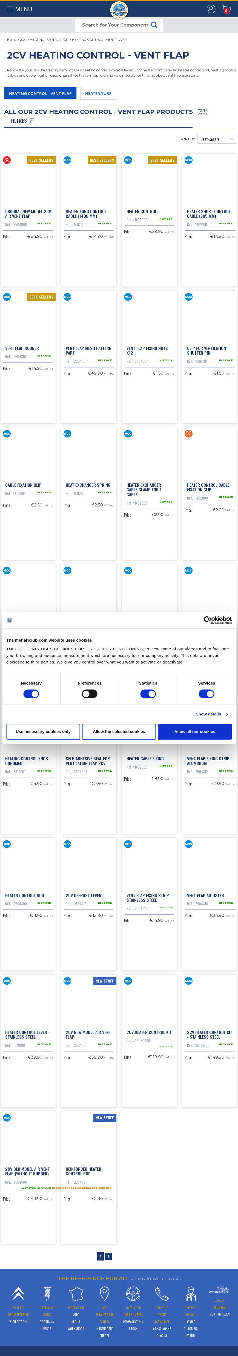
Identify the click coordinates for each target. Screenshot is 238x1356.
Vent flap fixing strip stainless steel (148, 894)
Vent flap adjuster (205, 892)
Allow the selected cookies (119, 731)
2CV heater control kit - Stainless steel (209, 1031)
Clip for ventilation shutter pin (206, 349)
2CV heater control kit (149, 1028)
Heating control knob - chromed (28, 758)
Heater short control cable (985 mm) (209, 213)
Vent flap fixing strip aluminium (208, 758)
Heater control (142, 210)
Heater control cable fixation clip (208, 485)
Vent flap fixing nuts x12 (147, 349)
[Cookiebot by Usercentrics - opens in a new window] (208, 620)
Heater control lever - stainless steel (27, 1031)
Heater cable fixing (145, 756)
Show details (208, 714)
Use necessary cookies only (43, 731)
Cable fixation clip (23, 483)
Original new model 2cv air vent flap (28, 213)
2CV (23, 40)
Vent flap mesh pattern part (88, 349)
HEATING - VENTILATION (49, 40)
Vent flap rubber (22, 347)
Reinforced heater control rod (83, 1167)
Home (11, 40)
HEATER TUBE (98, 93)
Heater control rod (24, 892)
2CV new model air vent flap (88, 1031)
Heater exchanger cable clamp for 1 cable (144, 488)
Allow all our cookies (194, 731)
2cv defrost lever (83, 892)
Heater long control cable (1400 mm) (86, 213)
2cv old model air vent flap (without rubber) (27, 1167)
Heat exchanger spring (88, 483)
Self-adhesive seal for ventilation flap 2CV (88, 758)
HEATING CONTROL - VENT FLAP (98, 40)
